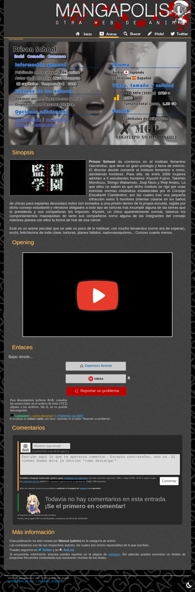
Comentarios (44, 124)
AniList (66, 550)
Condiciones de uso (21, 581)
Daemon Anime (96, 365)
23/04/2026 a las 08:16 (47, 451)
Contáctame (19, 415)
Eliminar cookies (50, 581)
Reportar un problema (96, 390)
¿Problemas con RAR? (70, 415)
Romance (57, 56)
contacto (83, 488)
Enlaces (22, 124)
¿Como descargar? (42, 415)
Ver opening (56, 119)
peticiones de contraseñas (76, 478)
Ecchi (19, 56)
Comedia (36, 56)
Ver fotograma (28, 119)
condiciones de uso (31, 481)
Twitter (45, 550)
